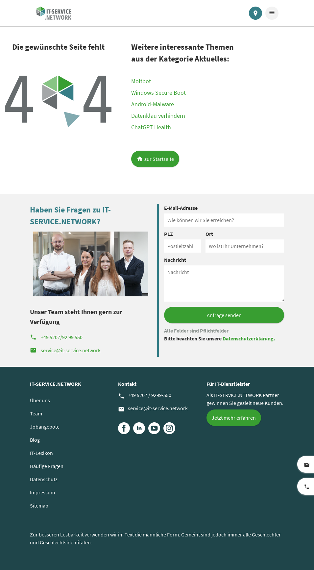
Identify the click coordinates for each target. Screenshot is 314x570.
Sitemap (39, 505)
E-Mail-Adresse (181, 208)
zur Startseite (159, 159)
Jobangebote (45, 426)
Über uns (40, 400)
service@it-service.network (65, 350)
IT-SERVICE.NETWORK (55, 384)
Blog (35, 439)
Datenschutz (44, 479)
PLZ (168, 234)
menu (272, 12)
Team (36, 413)
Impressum (42, 492)
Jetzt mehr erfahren (234, 417)
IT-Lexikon (41, 453)
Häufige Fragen (46, 466)
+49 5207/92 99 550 (56, 337)
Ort (209, 234)
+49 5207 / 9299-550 (144, 395)
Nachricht (175, 260)
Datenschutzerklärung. (249, 338)
